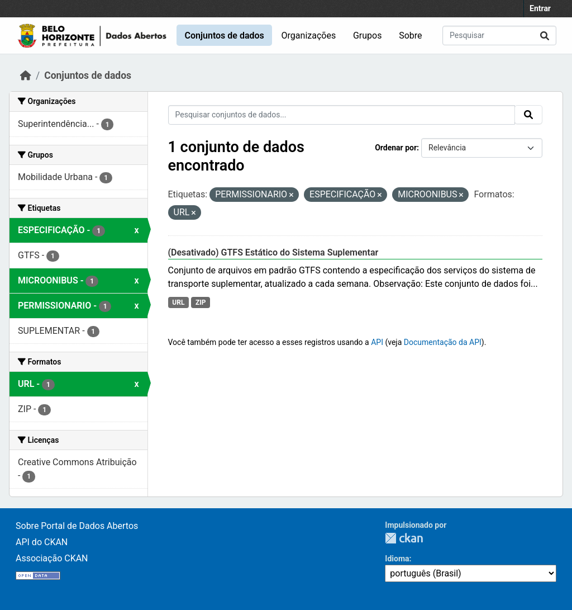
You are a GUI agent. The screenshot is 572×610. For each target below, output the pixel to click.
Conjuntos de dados (224, 35)
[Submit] (544, 35)
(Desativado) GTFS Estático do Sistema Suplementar (273, 252)
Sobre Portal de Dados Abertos (77, 526)
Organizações (309, 35)
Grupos (367, 35)
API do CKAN (42, 542)
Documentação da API (443, 342)
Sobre (410, 35)
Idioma (397, 558)
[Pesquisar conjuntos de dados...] (499, 35)
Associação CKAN (52, 558)
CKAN (404, 538)
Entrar (540, 8)
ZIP (201, 302)
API (377, 342)
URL (178, 302)
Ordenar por (396, 147)
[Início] (25, 75)
